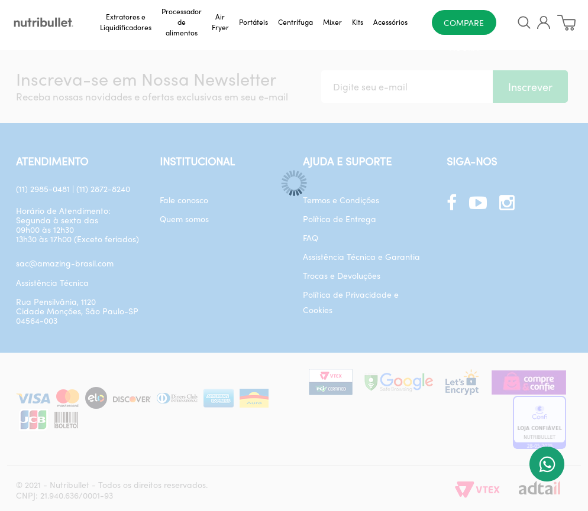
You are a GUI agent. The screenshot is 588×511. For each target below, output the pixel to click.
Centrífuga (295, 22)
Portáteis (253, 22)
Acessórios (390, 22)
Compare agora (464, 26)
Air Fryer (220, 21)
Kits (357, 22)
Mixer (332, 22)
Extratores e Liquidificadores (125, 21)
